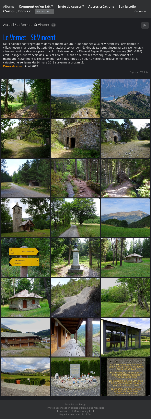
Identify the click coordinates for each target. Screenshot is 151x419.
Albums (8, 6)
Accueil (8, 24)
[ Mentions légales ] (83, 411)
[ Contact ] (62, 411)
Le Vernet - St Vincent (33, 24)
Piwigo (82, 404)
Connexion (140, 11)
